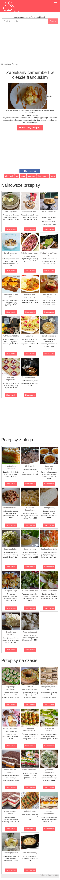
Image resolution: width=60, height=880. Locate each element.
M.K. (57, 875)
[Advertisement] (30, 43)
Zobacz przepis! (11, 229)
